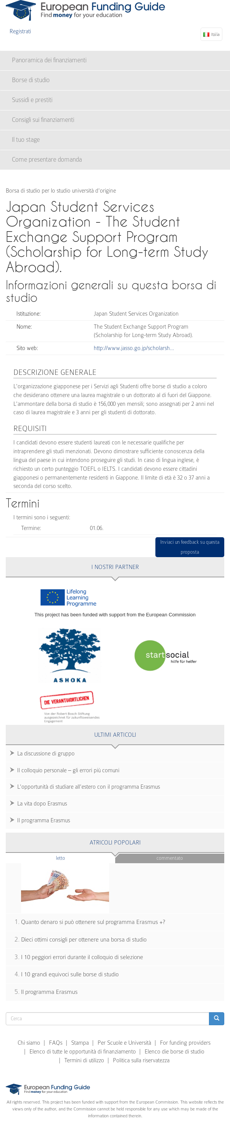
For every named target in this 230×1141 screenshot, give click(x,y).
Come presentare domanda (47, 159)
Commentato (170, 858)
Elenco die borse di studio (174, 1052)
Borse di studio (31, 80)
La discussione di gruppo (46, 753)
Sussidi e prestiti (32, 100)
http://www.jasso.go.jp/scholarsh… (134, 348)
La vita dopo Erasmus (42, 804)
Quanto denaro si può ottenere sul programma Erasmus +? (93, 922)
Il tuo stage (26, 139)
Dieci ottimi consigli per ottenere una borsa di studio (84, 939)
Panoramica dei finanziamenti (49, 60)
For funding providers (185, 1043)
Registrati (20, 31)
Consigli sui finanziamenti (43, 119)
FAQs (55, 1043)
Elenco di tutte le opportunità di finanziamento (82, 1052)
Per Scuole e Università (124, 1043)
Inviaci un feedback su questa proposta (189, 547)
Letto (75, 857)
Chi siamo (29, 1043)
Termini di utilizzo (84, 1060)
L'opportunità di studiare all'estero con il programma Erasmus (88, 787)
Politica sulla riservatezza (141, 1060)
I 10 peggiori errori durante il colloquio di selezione (82, 957)
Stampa (80, 1043)
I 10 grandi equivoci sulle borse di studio (70, 974)
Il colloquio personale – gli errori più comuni (68, 770)
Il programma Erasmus (43, 820)
